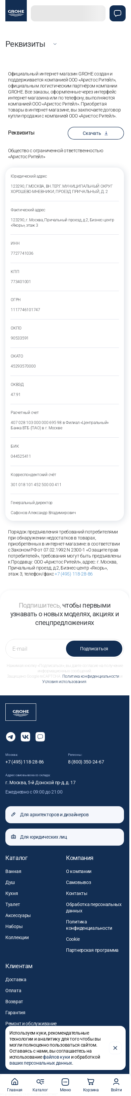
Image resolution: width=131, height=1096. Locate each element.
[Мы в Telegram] (10, 736)
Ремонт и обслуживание (31, 1023)
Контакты (76, 893)
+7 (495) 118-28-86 (74, 574)
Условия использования (64, 681)
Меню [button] (65, 1085)
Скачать (96, 133)
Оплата (13, 990)
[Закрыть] (115, 1048)
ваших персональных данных (40, 1063)
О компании (78, 871)
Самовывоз (78, 882)
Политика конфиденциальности (90, 676)
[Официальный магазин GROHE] (16, 10)
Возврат (14, 1001)
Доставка (15, 979)
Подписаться (94, 648)
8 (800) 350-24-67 (86, 761)
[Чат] (118, 13)
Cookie (72, 939)
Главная (14, 1085)
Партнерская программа (92, 950)
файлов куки (56, 1057)
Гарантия (15, 1012)
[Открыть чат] (40, 736)
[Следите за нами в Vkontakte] (25, 736)
